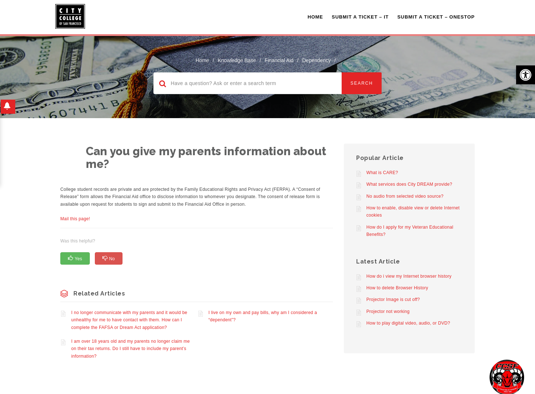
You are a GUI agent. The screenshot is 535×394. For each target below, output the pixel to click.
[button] (525, 74)
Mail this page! (75, 218)
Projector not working (388, 311)
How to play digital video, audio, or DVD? (408, 323)
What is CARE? (382, 172)
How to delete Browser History (397, 287)
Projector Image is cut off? (393, 299)
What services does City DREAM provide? (409, 184)
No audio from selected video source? (404, 196)
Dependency (316, 60)
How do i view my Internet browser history (408, 276)
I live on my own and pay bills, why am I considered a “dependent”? (263, 316)
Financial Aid (279, 60)
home (202, 60)
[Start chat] (507, 376)
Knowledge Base (237, 60)
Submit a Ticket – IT (360, 17)
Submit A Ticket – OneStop (436, 17)
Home (315, 17)
